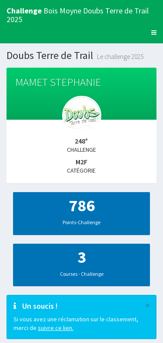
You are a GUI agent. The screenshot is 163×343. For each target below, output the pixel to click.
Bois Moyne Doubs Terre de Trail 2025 (78, 14)
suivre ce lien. (55, 328)
